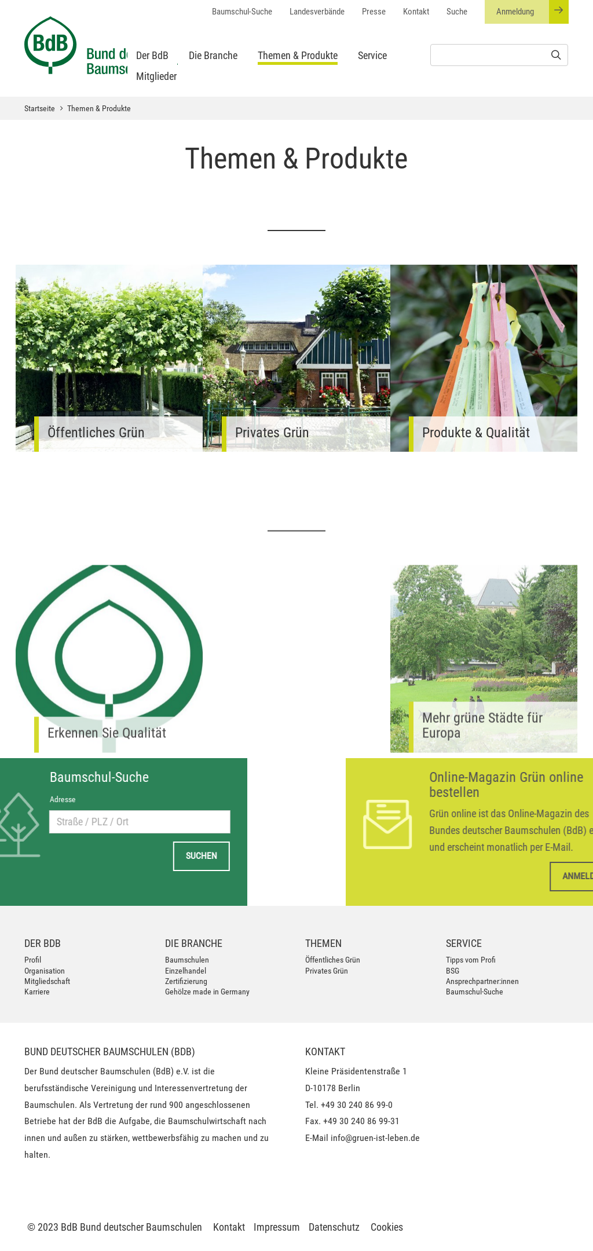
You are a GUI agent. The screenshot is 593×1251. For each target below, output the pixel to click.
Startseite (39, 108)
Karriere (37, 991)
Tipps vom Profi (471, 959)
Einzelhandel (185, 970)
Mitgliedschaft (47, 981)
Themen (323, 943)
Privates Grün (326, 970)
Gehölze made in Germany (207, 991)
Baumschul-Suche (242, 11)
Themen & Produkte (298, 55)
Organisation (44, 970)
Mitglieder (156, 76)
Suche (456, 11)
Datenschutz (334, 1227)
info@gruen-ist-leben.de (375, 1137)
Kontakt (416, 11)
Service (372, 55)
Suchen (75, 855)
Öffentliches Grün (332, 959)
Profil (32, 959)
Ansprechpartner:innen (482, 981)
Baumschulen (187, 959)
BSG (452, 970)
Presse (374, 11)
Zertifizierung (186, 981)
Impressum (277, 1227)
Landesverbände (317, 11)
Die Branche (213, 55)
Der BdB (152, 55)
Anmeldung (532, 12)
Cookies (387, 1227)
